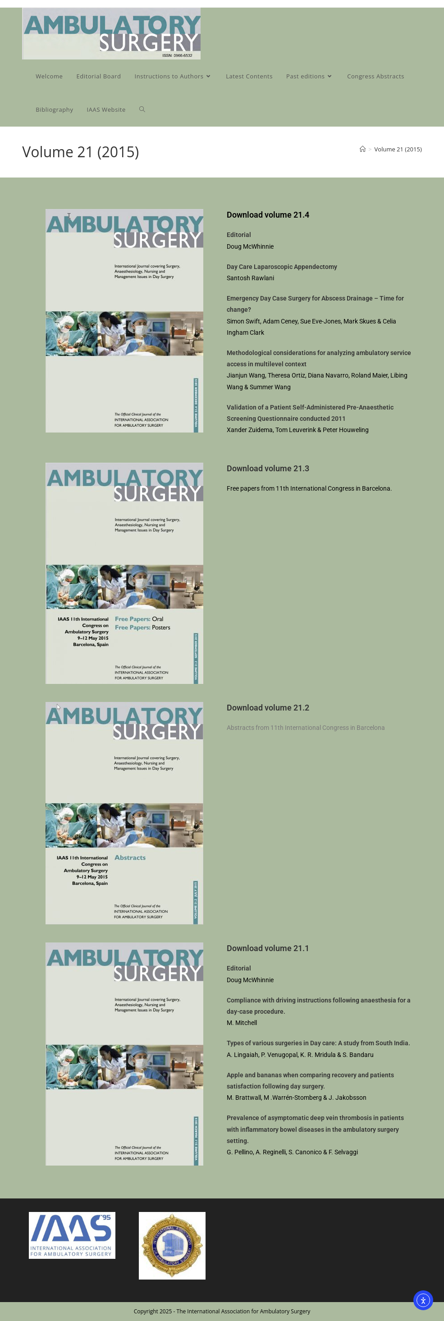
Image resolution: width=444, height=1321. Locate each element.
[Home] (363, 149)
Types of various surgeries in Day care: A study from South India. (318, 1043)
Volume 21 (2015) (398, 149)
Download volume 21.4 (268, 214)
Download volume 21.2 (268, 707)
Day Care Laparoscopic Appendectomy (282, 266)
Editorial (239, 234)
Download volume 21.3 (268, 468)
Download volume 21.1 (268, 948)
